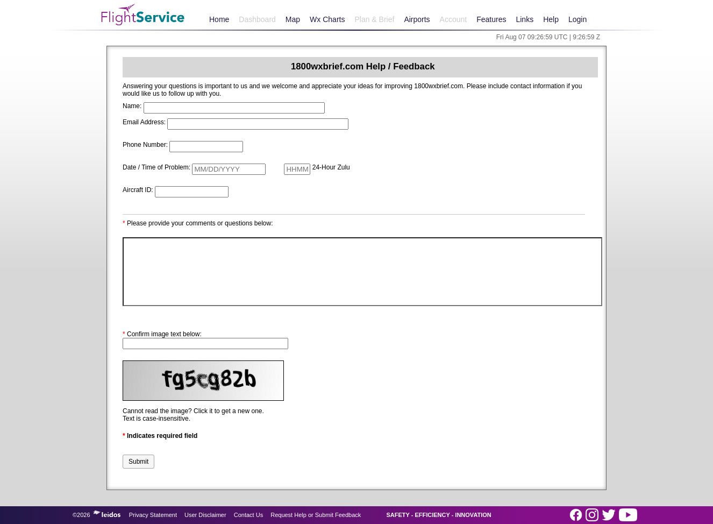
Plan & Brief (374, 19)
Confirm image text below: (162, 334)
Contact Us (248, 515)
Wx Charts (327, 19)
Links (524, 19)
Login (577, 19)
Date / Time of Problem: (156, 167)
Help (551, 19)
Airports (417, 19)
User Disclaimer (205, 515)
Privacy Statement (153, 515)
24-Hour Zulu (331, 167)
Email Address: (144, 122)
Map (293, 19)
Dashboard (257, 19)
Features (491, 19)
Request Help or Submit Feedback (315, 515)
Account (453, 19)
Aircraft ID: (138, 190)
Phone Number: (145, 144)
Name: (132, 106)
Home (219, 19)
